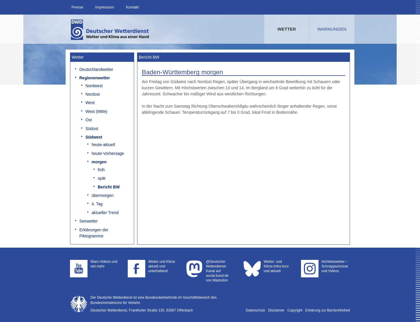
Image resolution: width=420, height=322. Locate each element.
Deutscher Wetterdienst (110, 30)
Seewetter (88, 221)
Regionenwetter (94, 78)
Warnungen (331, 29)
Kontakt (132, 7)
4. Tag (97, 204)
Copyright (294, 310)
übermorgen (103, 195)
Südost (91, 128)
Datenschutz (255, 310)
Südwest (93, 137)
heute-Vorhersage (108, 153)
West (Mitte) (96, 111)
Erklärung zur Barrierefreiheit (327, 310)
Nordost (92, 94)
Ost (88, 120)
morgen (99, 162)
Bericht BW (109, 187)
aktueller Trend (105, 212)
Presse (77, 7)
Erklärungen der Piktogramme (93, 233)
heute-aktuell (103, 144)
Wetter (286, 29)
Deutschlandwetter (96, 69)
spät (101, 178)
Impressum (104, 7)
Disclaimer (276, 310)
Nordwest (94, 85)
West (90, 102)
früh (101, 169)
